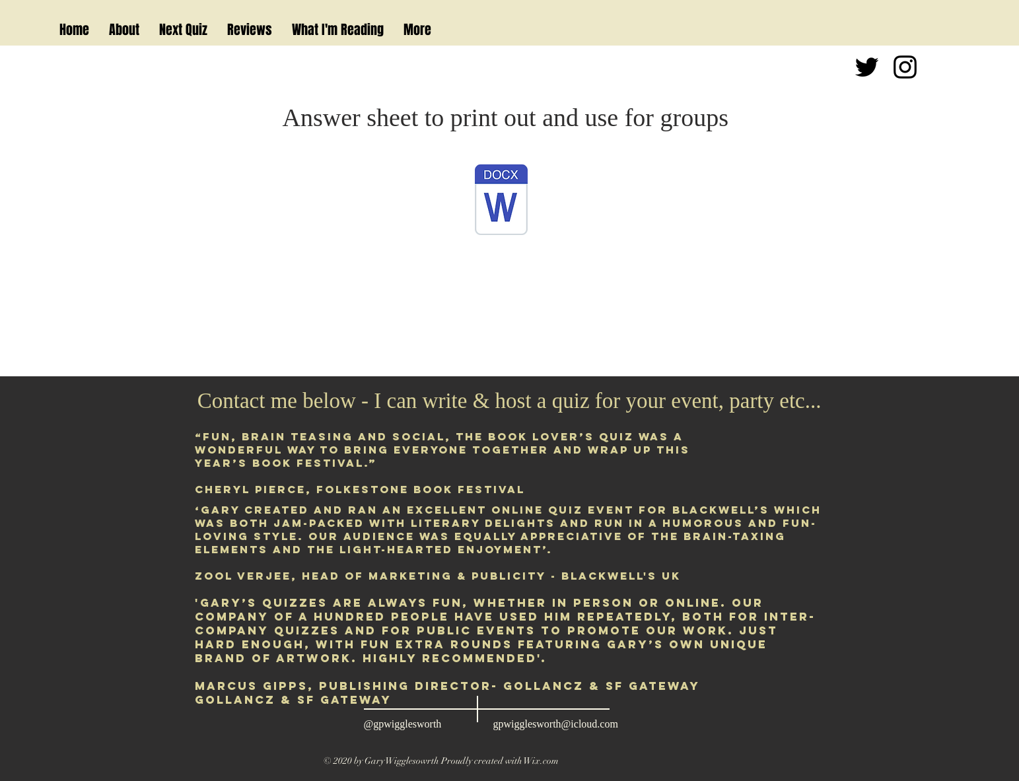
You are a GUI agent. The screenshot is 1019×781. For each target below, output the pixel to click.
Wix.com (541, 760)
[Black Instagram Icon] (905, 67)
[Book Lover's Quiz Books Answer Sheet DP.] (501, 201)
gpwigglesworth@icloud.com (555, 724)
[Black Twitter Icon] (866, 67)
